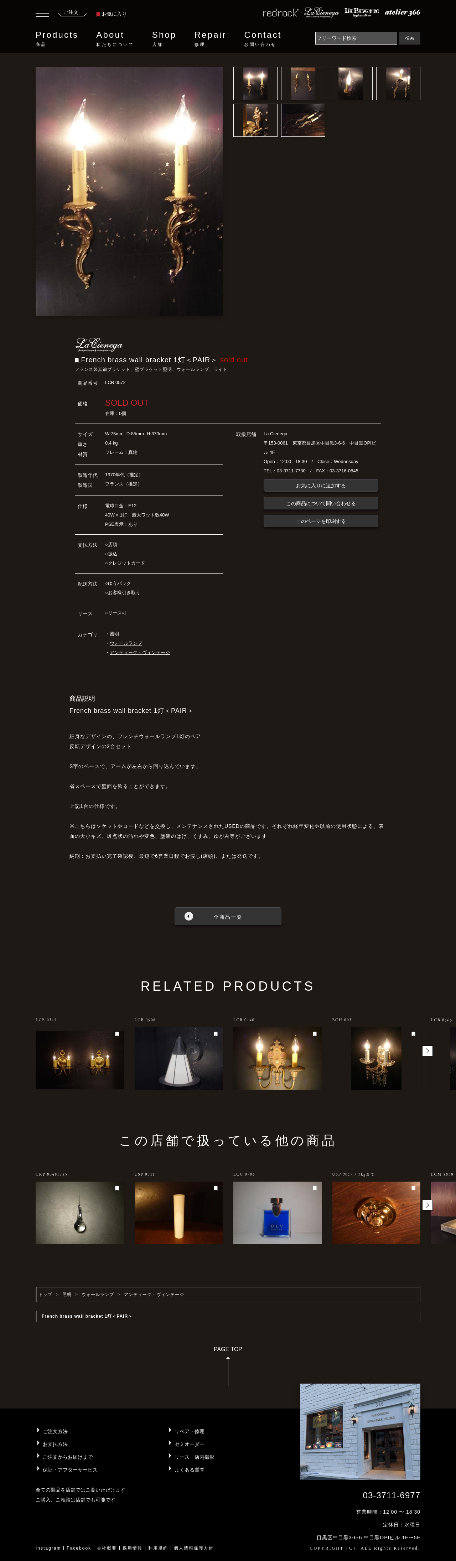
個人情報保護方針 (194, 1548)
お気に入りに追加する (321, 485)
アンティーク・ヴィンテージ (140, 652)
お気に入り (111, 14)
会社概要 (107, 1548)
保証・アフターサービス (70, 1470)
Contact (262, 39)
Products (57, 39)
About (115, 39)
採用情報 (132, 1548)
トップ (45, 1294)
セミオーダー (189, 1444)
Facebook (79, 1548)
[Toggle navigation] (42, 14)
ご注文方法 (55, 1431)
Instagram (48, 1548)
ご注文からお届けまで (68, 1457)
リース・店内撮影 (194, 1457)
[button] (427, 1051)
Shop (164, 39)
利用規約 (158, 1548)
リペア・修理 (189, 1431)
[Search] (356, 38)
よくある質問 (189, 1470)
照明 (114, 634)
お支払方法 (55, 1444)
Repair (211, 39)
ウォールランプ (126, 643)
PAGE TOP (228, 1368)
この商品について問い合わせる (321, 503)
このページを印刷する (321, 521)
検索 (409, 38)
